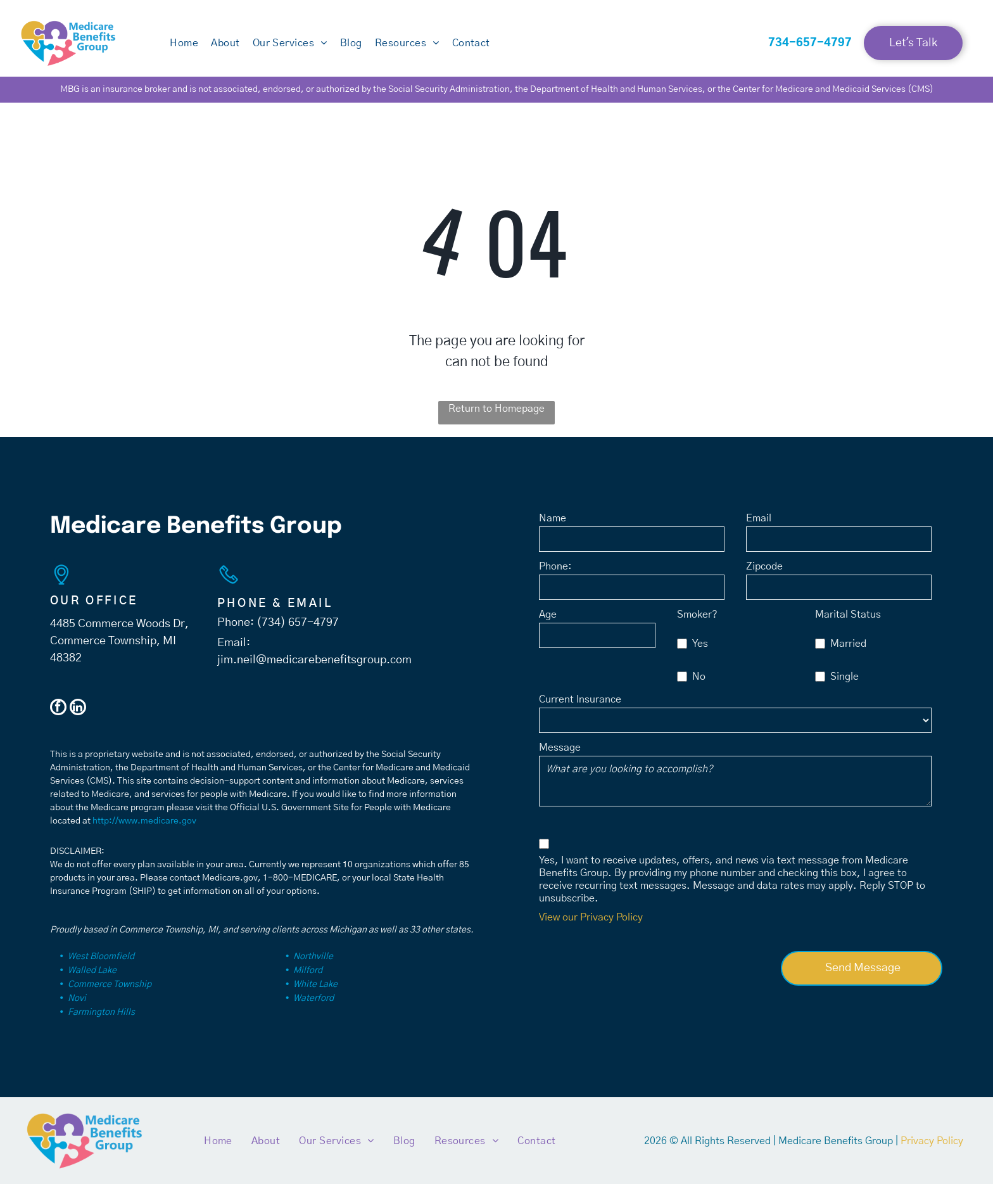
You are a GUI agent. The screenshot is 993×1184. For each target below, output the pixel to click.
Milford (307, 970)
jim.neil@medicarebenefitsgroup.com (314, 660)
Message (560, 747)
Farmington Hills (101, 1012)
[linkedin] (78, 708)
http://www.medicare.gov (144, 821)
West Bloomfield (101, 956)
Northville (313, 956)
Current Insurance (580, 699)
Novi (77, 998)
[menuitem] (184, 43)
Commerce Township (109, 984)
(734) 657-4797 (297, 622)
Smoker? (697, 614)
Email (758, 518)
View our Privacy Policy (591, 917)
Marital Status (848, 614)
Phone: (555, 566)
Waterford (313, 998)
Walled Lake (92, 970)
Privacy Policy (932, 1141)
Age (548, 614)
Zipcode (764, 566)
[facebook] (58, 708)
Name (552, 518)
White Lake (315, 984)
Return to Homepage (496, 409)
